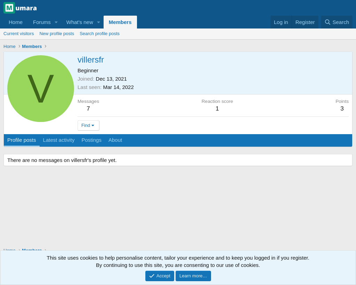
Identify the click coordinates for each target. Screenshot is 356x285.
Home (16, 22)
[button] (56, 22)
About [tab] (115, 140)
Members (120, 22)
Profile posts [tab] (21, 140)
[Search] (337, 22)
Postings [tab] (91, 140)
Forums (42, 22)
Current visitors (18, 33)
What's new (79, 22)
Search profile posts (100, 33)
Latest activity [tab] (59, 140)
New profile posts (56, 33)
